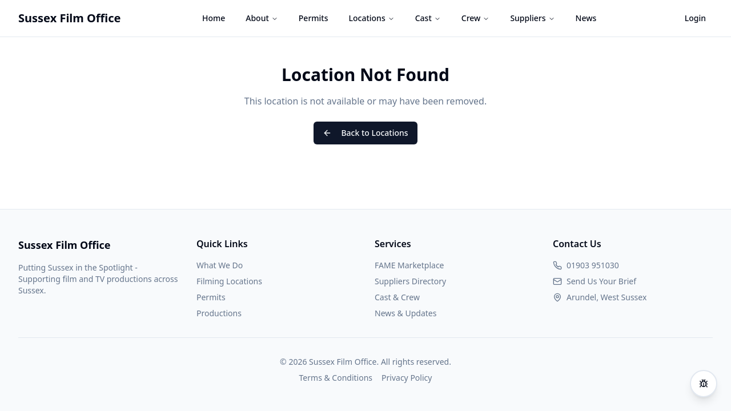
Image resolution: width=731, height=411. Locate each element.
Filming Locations (229, 281)
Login (695, 18)
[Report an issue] (703, 383)
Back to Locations (365, 132)
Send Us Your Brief (601, 281)
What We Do (219, 265)
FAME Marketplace (409, 265)
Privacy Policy (406, 377)
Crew (475, 18)
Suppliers (532, 18)
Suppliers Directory (410, 281)
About (262, 18)
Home (213, 18)
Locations (372, 18)
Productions (219, 313)
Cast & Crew (397, 297)
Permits (313, 18)
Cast (428, 18)
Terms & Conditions (336, 377)
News (586, 18)
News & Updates (405, 313)
